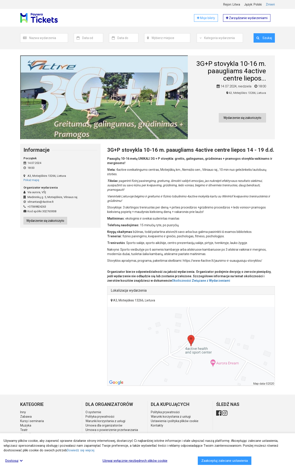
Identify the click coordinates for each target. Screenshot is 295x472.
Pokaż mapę (31, 180)
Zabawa (26, 416)
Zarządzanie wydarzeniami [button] (247, 18)
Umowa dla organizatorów (103, 425)
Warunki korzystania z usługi (105, 421)
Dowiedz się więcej (80, 450)
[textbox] (48, 38)
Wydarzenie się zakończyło (242, 118)
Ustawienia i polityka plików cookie (174, 421)
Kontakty (157, 425)
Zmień (270, 4)
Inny (23, 412)
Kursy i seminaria (32, 421)
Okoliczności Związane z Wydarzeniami (201, 280)
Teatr (24, 430)
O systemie (93, 412)
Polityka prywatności (99, 416)
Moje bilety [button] (206, 18)
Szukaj (264, 38)
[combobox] (48, 38)
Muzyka (25, 425)
